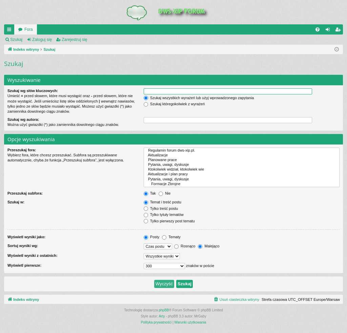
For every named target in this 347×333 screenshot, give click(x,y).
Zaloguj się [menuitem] (329, 31)
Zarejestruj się (74, 39)
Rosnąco (184, 246)
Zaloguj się (42, 39)
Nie (165, 193)
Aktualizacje (241, 155)
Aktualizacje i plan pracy (241, 174)
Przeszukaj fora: (21, 150)
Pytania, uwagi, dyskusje (241, 164)
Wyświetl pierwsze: (24, 265)
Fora (28, 29)
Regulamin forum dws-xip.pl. (241, 150)
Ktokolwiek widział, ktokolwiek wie (241, 169)
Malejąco (208, 246)
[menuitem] (317, 29)
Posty (152, 237)
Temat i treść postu (162, 202)
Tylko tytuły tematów (164, 215)
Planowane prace (241, 160)
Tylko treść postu (161, 208)
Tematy (171, 237)
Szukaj (16, 39)
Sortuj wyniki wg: (22, 246)
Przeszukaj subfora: (25, 193)
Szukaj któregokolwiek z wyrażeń (174, 104)
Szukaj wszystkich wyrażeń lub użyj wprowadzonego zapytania (199, 98)
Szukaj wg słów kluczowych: (32, 91)
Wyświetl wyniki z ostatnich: (32, 255)
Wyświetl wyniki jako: (26, 237)
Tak (150, 193)
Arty (162, 316)
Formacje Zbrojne (241, 184)
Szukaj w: (15, 202)
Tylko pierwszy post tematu (169, 221)
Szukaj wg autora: (23, 119)
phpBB (164, 310)
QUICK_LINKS (10, 31)
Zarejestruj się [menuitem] (339, 31)
